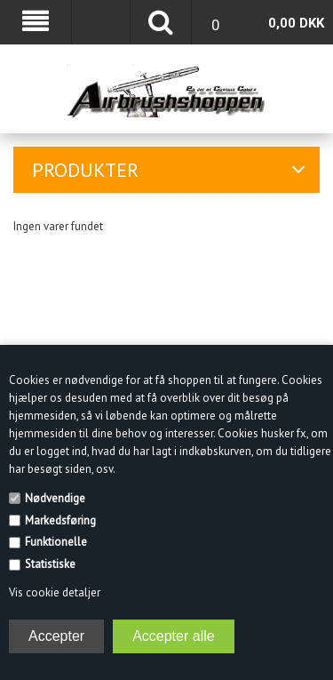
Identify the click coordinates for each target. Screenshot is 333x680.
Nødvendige (55, 498)
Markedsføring (60, 520)
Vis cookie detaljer (54, 592)
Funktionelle (56, 541)
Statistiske (50, 564)
